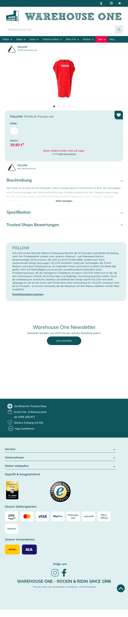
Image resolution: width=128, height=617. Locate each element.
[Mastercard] (26, 516)
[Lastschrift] (88, 516)
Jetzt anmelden (64, 340)
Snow (33, 39)
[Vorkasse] (11, 529)
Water (7, 39)
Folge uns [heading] (60, 564)
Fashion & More (52, 39)
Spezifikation (19, 212)
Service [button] (60, 449)
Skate (20, 39)
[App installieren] (21, 428)
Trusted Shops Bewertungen (33, 224)
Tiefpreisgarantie (65, 3)
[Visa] (42, 516)
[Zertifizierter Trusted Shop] (18, 492)
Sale (101, 39)
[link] (55, 576)
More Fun (72, 39)
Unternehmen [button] (60, 457)
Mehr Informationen (67, 154)
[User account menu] (102, 3)
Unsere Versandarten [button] (20, 539)
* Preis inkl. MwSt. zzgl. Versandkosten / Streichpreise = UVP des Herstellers (64, 587)
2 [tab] (59, 106)
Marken (88, 39)
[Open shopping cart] (119, 3)
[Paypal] (57, 516)
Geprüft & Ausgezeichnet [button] (22, 474)
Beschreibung (19, 180)
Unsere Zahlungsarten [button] (20, 506)
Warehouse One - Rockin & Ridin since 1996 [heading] (64, 581)
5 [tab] (73, 106)
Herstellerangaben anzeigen (27, 294)
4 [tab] (69, 106)
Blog (112, 39)
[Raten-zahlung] (104, 516)
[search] (60, 29)
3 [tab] (64, 106)
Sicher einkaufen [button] (60, 466)
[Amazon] (11, 516)
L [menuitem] (14, 131)
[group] (26, 406)
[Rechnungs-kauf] (73, 516)
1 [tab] (54, 106)
